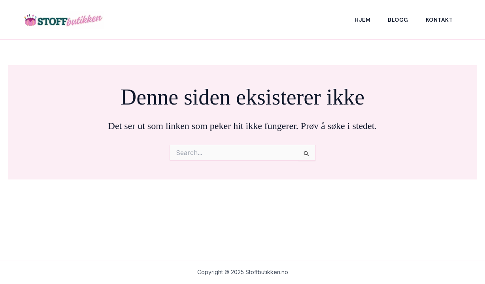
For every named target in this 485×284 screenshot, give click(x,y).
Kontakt (439, 19)
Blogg (398, 19)
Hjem (362, 19)
